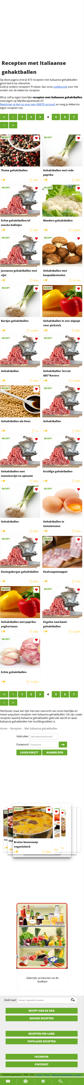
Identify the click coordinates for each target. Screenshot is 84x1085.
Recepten (16, 728)
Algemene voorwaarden (62, 1074)
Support (78, 1074)
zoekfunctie (60, 87)
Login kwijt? (29, 752)
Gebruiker (22, 736)
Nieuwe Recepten (41, 1018)
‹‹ (4, 117)
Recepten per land (41, 1033)
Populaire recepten (41, 1041)
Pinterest (41, 1064)
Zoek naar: (10, 1000)
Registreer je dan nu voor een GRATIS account (27, 104)
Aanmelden (54, 752)
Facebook (41, 1056)
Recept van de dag (42, 1010)
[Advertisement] (42, 33)
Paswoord (22, 744)
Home (3, 728)
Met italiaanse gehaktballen (40, 728)
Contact (39, 1074)
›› (13, 125)
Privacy (47, 1074)
